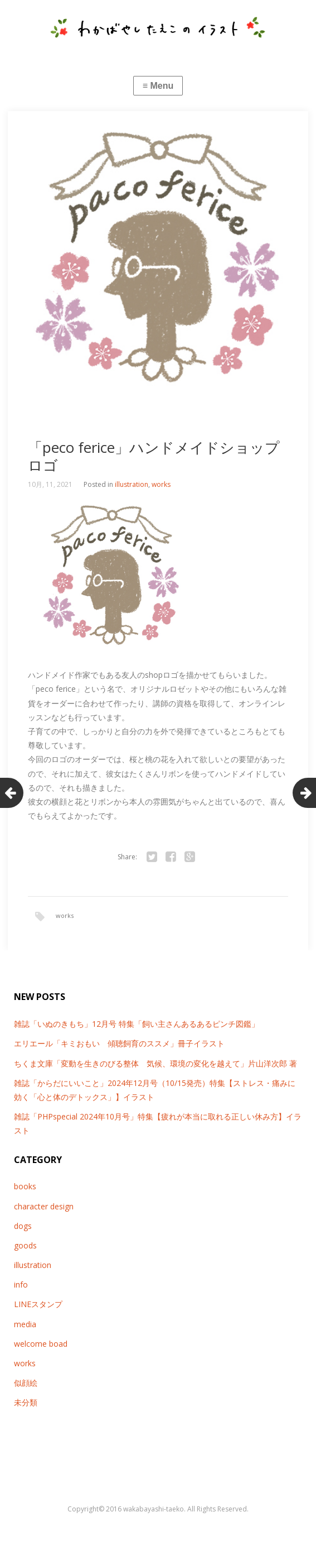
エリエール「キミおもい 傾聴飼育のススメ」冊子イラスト (119, 1043)
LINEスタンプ (38, 1304)
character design (44, 1206)
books (25, 1186)
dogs (23, 1226)
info (21, 1284)
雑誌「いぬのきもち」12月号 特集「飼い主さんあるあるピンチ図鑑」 (136, 1023)
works (161, 484)
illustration (131, 484)
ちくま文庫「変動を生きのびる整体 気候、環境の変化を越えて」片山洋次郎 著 (155, 1063)
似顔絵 (25, 1382)
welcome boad (40, 1343)
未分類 (25, 1402)
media (25, 1324)
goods (25, 1245)
